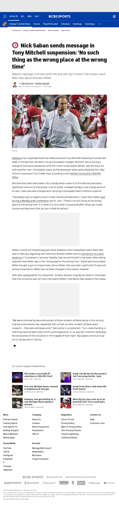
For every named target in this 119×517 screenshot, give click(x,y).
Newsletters (38, 451)
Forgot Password (40, 459)
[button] (99, 24)
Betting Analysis (11, 430)
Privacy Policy (67, 423)
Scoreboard (16, 30)
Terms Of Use (67, 419)
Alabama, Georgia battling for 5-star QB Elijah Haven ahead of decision (40, 402)
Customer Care (97, 423)
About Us (36, 419)
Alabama (17, 158)
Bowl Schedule (53, 30)
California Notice (69, 437)
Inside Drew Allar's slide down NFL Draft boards (90, 387)
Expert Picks (65, 30)
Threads (7, 466)
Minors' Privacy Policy (71, 427)
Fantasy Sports (10, 423)
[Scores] (37, 24)
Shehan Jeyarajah (42, 83)
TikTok (6, 451)
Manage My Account (41, 448)
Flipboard (7, 470)
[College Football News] (19, 24)
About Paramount (40, 427)
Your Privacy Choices (71, 430)
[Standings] (89, 24)
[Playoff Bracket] (50, 24)
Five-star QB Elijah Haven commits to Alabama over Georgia (41, 387)
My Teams (37, 455)
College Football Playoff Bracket (34, 30)
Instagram (8, 455)
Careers (36, 423)
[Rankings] (77, 24)
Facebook (7, 459)
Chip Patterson (27, 83)
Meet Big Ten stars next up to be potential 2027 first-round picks (89, 400)
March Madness (10, 434)
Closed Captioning (70, 434)
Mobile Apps (9, 437)
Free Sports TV (10, 427)
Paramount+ (38, 430)
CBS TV (35, 434)
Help (92, 419)
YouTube (7, 448)
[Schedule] (65, 24)
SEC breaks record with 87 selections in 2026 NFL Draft (38, 375)
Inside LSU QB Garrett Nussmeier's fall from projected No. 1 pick (90, 375)
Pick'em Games (10, 419)
